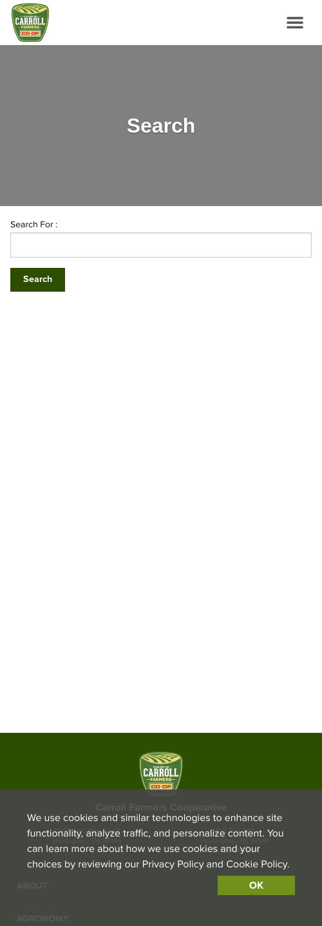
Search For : (34, 224)
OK (256, 885)
